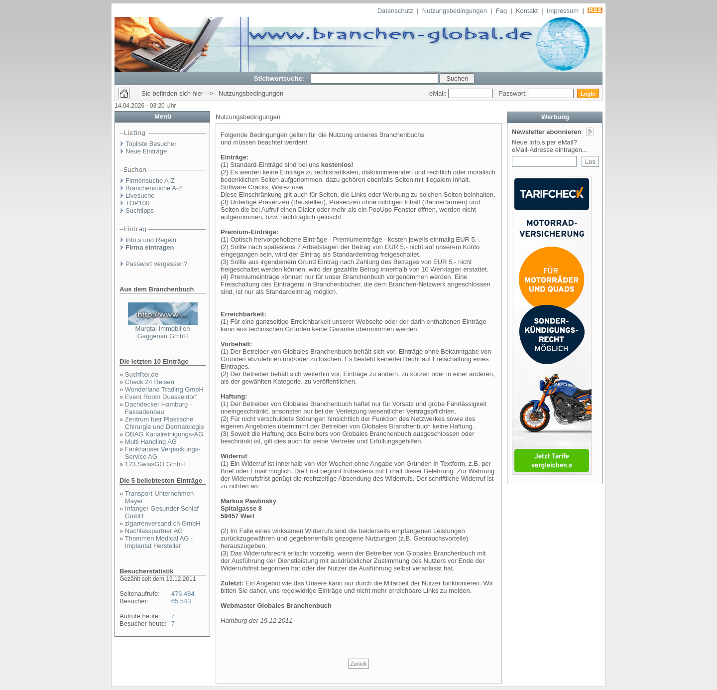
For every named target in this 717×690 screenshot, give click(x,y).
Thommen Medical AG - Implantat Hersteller (159, 542)
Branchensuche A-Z (153, 188)
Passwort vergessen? (156, 264)
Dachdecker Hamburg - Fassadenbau (158, 408)
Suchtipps (139, 210)
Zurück (358, 664)
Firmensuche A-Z (150, 180)
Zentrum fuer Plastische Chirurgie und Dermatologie (164, 422)
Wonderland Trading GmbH (164, 389)
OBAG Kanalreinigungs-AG (164, 434)
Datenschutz (395, 10)
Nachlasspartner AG (154, 531)
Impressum (563, 10)
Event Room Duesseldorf (161, 397)
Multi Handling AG (151, 441)
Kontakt (527, 10)
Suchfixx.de (141, 374)
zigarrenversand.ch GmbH (163, 523)
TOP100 (137, 203)
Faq (501, 10)
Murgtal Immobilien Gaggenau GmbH (162, 332)
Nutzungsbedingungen (454, 10)
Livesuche (140, 195)
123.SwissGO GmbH (155, 464)
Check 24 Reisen (149, 382)
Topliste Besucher (151, 143)
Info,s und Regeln (150, 240)
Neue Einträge (146, 151)
